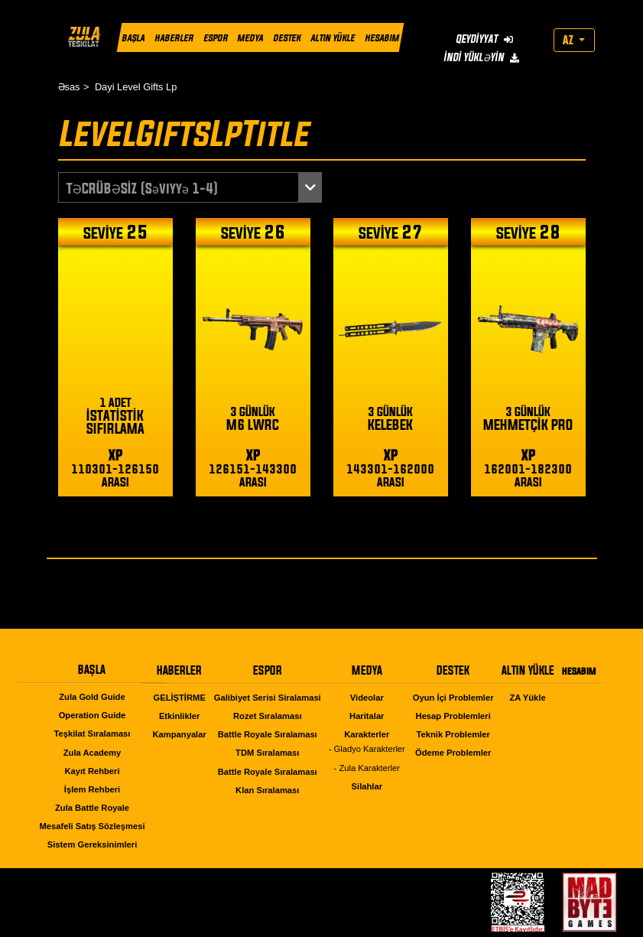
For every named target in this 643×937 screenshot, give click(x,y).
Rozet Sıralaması (267, 716)
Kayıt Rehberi (91, 771)
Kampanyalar (179, 734)
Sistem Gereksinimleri (92, 844)
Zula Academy (92, 752)
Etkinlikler (179, 716)
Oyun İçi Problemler (453, 697)
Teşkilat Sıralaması (92, 733)
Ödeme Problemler (453, 752)
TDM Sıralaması (267, 752)
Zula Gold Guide (92, 696)
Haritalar (366, 716)
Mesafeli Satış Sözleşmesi (92, 826)
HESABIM (381, 37)
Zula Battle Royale (92, 807)
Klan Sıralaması (267, 790)
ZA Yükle (527, 697)
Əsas (69, 87)
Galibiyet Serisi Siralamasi (267, 697)
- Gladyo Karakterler (367, 748)
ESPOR (215, 37)
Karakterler (366, 734)
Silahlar (367, 786)
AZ (569, 40)
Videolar (367, 697)
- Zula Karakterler (367, 768)
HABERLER (173, 37)
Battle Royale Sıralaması (267, 734)
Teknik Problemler (453, 734)
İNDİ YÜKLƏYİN (480, 57)
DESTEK (286, 37)
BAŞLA (133, 37)
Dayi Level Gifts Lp (136, 87)
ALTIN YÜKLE (332, 37)
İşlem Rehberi (92, 789)
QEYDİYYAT (483, 38)
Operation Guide (92, 715)
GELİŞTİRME (179, 697)
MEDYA (250, 37)
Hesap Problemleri (453, 716)
